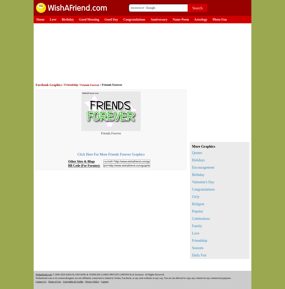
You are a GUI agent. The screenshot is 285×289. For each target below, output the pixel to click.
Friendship (71, 84)
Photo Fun (220, 19)
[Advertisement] (143, 53)
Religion (198, 204)
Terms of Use (54, 281)
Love (53, 19)
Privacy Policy (92, 281)
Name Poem (181, 19)
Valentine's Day (203, 182)
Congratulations (134, 19)
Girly (196, 197)
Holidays (198, 160)
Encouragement (203, 167)
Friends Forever (90, 85)
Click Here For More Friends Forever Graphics (111, 154)
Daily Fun (199, 255)
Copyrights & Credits (73, 281)
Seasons (197, 248)
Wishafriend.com (44, 274)
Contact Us (41, 281)
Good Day (111, 19)
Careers (105, 281)
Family (197, 226)
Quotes (197, 153)
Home (40, 19)
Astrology (200, 19)
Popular (197, 211)
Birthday (68, 19)
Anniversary (159, 19)
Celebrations (201, 219)
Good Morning (89, 19)
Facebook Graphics (49, 85)
